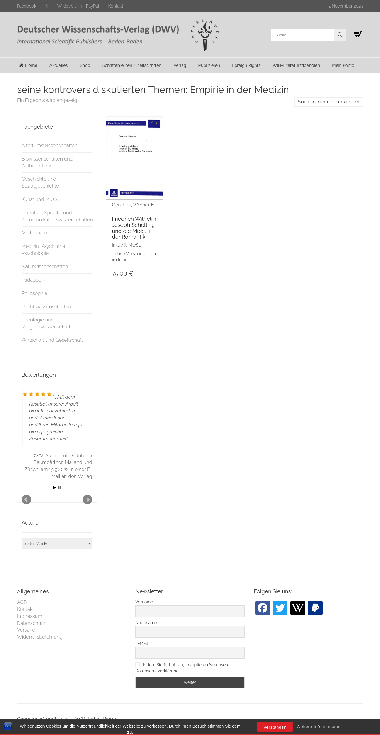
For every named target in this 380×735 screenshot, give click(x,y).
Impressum (29, 616)
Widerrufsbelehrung (40, 637)
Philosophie (34, 293)
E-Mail (141, 643)
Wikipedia (66, 6)
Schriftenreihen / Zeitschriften (131, 65)
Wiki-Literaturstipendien (296, 65)
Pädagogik (33, 280)
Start (54, 487)
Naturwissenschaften (45, 266)
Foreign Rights (246, 65)
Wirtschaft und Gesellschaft (52, 340)
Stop (59, 487)
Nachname (146, 622)
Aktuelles (58, 65)
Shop (85, 65)
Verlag (180, 65)
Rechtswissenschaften (46, 307)
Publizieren (209, 65)
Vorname (144, 601)
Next (87, 499)
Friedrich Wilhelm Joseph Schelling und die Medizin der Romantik (134, 228)
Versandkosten (141, 253)
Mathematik (35, 233)
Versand (26, 630)
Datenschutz (31, 623)
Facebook (26, 6)
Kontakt (115, 6)
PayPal (92, 6)
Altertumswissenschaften (49, 145)
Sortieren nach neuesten (329, 102)
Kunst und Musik (40, 199)
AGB (22, 602)
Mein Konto (343, 65)
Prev (26, 499)
